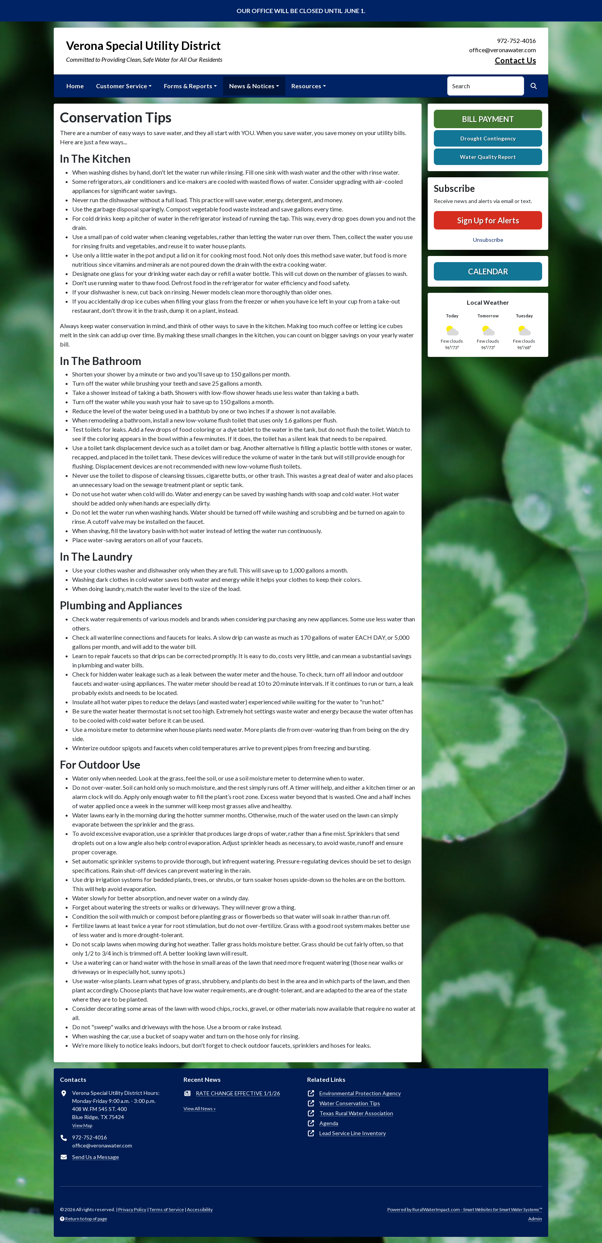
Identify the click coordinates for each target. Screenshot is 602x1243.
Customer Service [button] (121, 85)
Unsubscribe (488, 239)
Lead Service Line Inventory (352, 1133)
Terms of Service (166, 1209)
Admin (535, 1219)
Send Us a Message (95, 1157)
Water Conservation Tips (349, 1103)
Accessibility (200, 1209)
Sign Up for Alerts (488, 220)
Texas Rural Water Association (356, 1113)
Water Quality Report (488, 157)
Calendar (488, 271)
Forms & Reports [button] (188, 85)
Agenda (328, 1123)
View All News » (200, 1108)
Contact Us (515, 60)
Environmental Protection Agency (360, 1093)
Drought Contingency (488, 138)
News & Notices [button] (252, 85)
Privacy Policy (132, 1209)
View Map (82, 1125)
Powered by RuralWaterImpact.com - (464, 1209)
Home (75, 85)
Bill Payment (488, 119)
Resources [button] (306, 85)
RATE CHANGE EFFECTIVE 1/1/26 (238, 1093)
